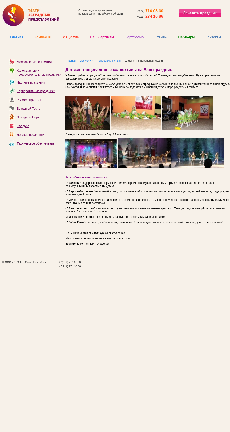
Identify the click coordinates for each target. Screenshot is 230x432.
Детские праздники (30, 134)
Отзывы (160, 37)
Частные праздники (31, 82)
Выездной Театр (28, 108)
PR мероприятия (29, 100)
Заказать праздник (200, 13)
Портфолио (134, 37)
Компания (42, 37)
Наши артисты (102, 37)
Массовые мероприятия (34, 62)
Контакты (213, 37)
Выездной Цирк (28, 117)
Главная (17, 37)
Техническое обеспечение (35, 143)
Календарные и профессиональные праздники (39, 72)
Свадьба (23, 126)
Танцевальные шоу (109, 60)
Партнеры (186, 37)
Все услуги (70, 37)
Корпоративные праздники (36, 91)
